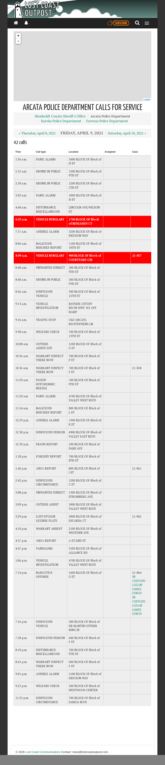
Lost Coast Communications (42, 752)
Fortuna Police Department (107, 121)
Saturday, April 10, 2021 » (127, 133)
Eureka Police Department (61, 121)
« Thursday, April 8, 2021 (37, 133)
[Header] (82, 9)
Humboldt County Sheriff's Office (60, 116)
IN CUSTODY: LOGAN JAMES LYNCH (139, 585)
